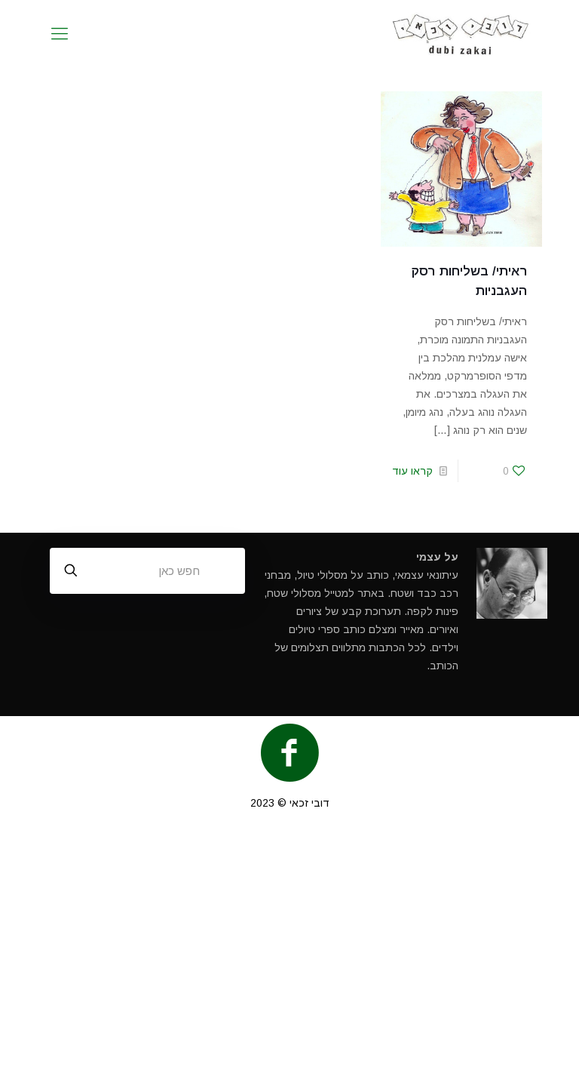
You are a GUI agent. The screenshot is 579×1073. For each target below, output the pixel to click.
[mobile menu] (59, 34)
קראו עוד (412, 471)
